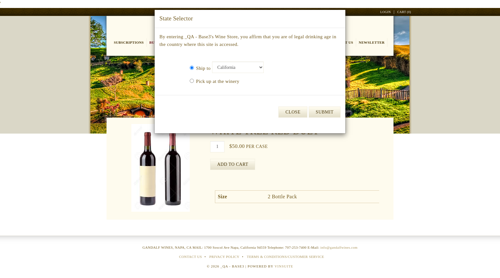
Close (292, 112)
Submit (325, 112)
